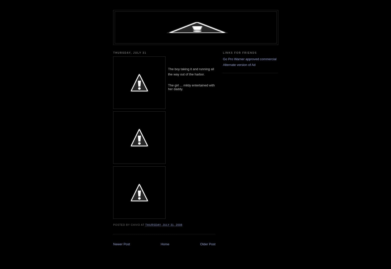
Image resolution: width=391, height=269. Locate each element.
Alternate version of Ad (239, 65)
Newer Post (121, 244)
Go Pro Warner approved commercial (250, 59)
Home (165, 244)
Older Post (207, 244)
